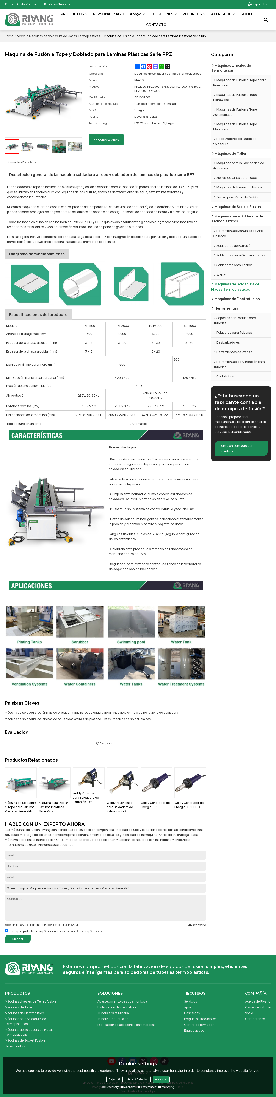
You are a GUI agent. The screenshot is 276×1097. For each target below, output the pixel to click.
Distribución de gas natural (117, 1007)
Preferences (147, 1087)
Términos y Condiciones (90, 931)
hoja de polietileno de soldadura (155, 712)
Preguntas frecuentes (200, 1019)
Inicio (9, 36)
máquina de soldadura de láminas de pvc (101, 712)
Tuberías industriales (112, 1019)
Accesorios (197, 925)
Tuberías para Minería (113, 1013)
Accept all (161, 1079)
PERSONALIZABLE (109, 14)
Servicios (190, 1001)
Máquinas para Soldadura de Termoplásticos (26, 1021)
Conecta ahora (109, 139)
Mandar (18, 939)
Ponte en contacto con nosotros (237, 450)
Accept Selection (137, 1079)
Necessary (110, 1087)
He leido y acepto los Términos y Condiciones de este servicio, (54, 931)
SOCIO (246, 14)
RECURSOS (192, 14)
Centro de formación (199, 1024)
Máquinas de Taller (19, 1007)
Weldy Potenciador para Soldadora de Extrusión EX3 (120, 806)
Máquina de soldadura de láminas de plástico (37, 712)
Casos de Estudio (258, 1007)
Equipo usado (194, 1030)
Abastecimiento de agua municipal (122, 1001)
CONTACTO (156, 25)
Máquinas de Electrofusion (24, 1013)
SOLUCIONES (162, 14)
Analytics (128, 1087)
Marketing (166, 1087)
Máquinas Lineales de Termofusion (30, 1001)
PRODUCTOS (72, 14)
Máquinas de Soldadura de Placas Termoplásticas (64, 36)
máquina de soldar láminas (132, 719)
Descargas (192, 1013)
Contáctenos (255, 1019)
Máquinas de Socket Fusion (25, 1040)
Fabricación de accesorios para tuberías (126, 1024)
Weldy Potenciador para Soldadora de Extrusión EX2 (86, 797)
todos (21, 36)
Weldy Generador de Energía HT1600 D (189, 804)
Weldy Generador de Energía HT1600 (155, 804)
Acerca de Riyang (258, 1001)
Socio (249, 1013)
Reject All (114, 1079)
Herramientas (15, 1046)
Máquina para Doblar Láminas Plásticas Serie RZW (53, 806)
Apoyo (136, 14)
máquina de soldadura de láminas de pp (33, 719)
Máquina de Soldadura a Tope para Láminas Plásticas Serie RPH (21, 806)
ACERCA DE (221, 14)
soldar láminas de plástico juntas (87, 719)
